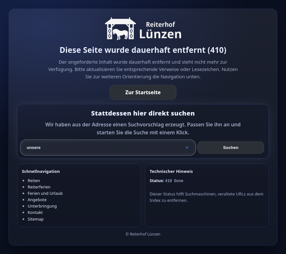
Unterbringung (42, 206)
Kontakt (35, 212)
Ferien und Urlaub (45, 193)
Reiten (34, 180)
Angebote (37, 199)
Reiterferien (39, 187)
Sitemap (36, 219)
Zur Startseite (143, 92)
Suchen (230, 147)
